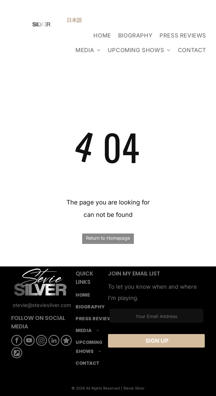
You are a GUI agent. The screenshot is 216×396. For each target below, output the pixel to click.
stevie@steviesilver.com (42, 305)
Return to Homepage (108, 238)
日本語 (74, 20)
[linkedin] (53, 341)
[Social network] (66, 341)
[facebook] (16, 341)
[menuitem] (103, 35)
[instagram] (41, 341)
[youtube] (29, 341)
